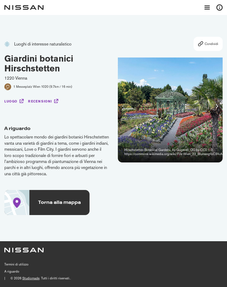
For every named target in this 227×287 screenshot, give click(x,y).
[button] (217, 106)
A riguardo (11, 271)
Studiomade (30, 278)
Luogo (10, 101)
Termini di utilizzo (16, 264)
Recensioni (40, 101)
